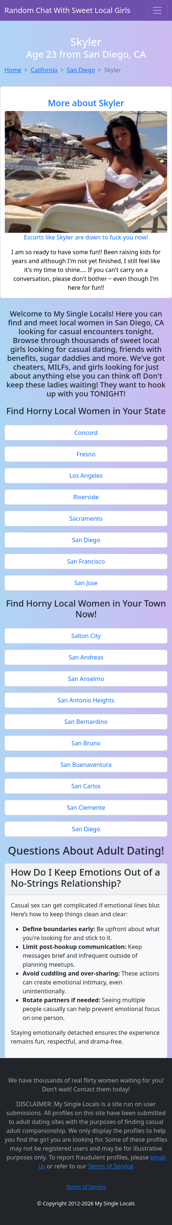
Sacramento (86, 518)
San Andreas (86, 657)
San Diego (81, 70)
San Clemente (86, 807)
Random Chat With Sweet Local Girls (67, 10)
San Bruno (86, 743)
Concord (85, 433)
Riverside (86, 497)
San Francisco (86, 561)
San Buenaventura (86, 765)
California (44, 70)
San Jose (86, 583)
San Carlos (86, 786)
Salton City (86, 636)
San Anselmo (86, 679)
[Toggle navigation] (157, 10)
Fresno (86, 454)
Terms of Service (110, 1166)
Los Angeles (86, 475)
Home (13, 70)
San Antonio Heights (85, 700)
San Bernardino (86, 722)
